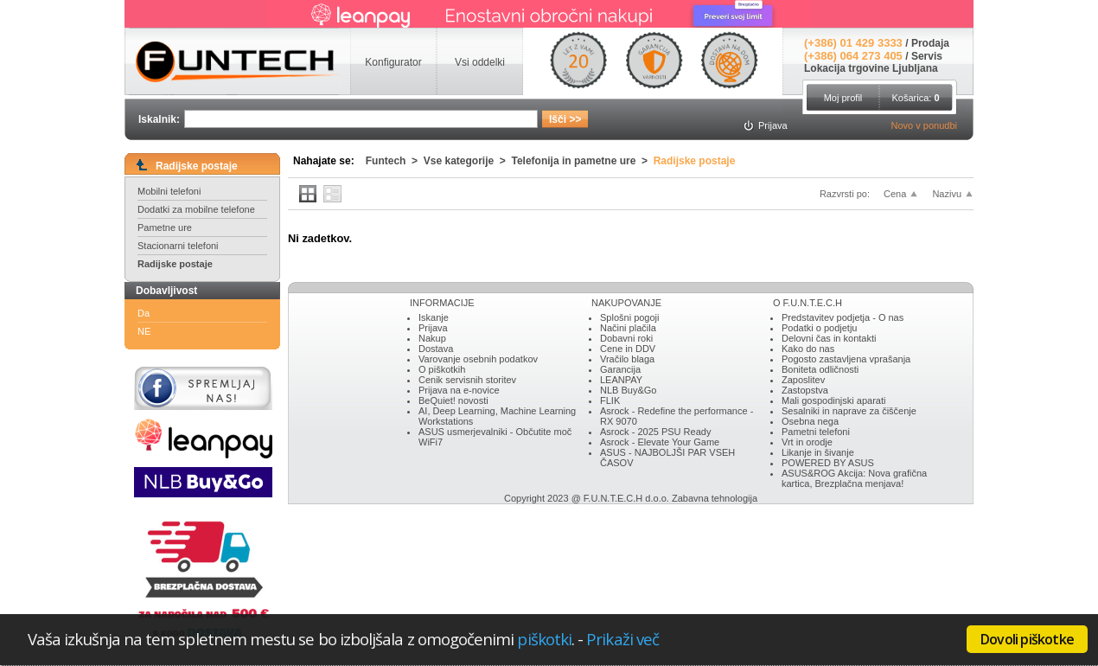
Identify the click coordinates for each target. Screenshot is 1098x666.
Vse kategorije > (468, 161)
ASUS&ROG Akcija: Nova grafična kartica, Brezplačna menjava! (854, 478)
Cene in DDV (627, 348)
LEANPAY (621, 380)
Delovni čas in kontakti (829, 338)
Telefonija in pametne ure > (583, 161)
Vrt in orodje (807, 442)
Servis (926, 56)
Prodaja (930, 43)
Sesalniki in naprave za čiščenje (849, 411)
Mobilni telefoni (169, 191)
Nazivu (946, 194)
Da (143, 313)
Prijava (433, 328)
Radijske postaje (175, 264)
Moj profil (843, 98)
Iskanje (433, 317)
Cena (895, 194)
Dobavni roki (626, 338)
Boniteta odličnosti (820, 369)
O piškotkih (441, 369)
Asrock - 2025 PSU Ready (655, 431)
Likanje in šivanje (818, 452)
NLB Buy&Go (628, 390)
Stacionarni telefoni (178, 245)
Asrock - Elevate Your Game (659, 442)
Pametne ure (164, 227)
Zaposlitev (803, 380)
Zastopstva (805, 390)
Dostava (435, 348)
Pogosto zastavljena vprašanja (846, 359)
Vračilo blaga (627, 359)
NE (143, 331)
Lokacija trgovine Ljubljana (871, 68)
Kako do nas (808, 348)
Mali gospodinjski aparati (833, 400)
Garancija (620, 369)
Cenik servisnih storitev (467, 380)
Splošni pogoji (630, 317)
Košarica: (915, 98)
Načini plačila (628, 328)
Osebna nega (810, 421)
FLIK (610, 400)
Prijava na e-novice (459, 390)
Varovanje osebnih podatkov (478, 359)
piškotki (544, 639)
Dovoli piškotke (1027, 639)
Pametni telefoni (816, 431)
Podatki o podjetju (819, 328)
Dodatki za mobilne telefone (196, 209)
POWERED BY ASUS (828, 463)
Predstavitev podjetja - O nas (842, 317)
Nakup (432, 338)
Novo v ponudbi (924, 125)
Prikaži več (622, 639)
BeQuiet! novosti (453, 400)
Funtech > (395, 161)
